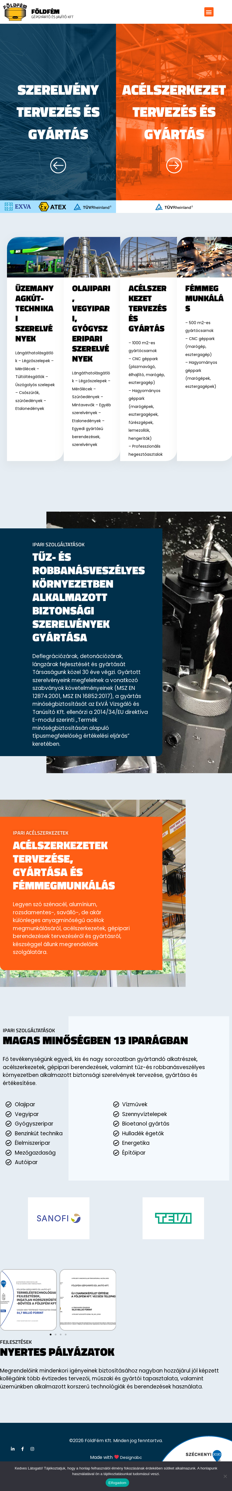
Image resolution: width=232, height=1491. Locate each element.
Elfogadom (117, 1483)
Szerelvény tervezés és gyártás (58, 110)
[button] (209, 11)
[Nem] (225, 1476)
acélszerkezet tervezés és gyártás (174, 121)
